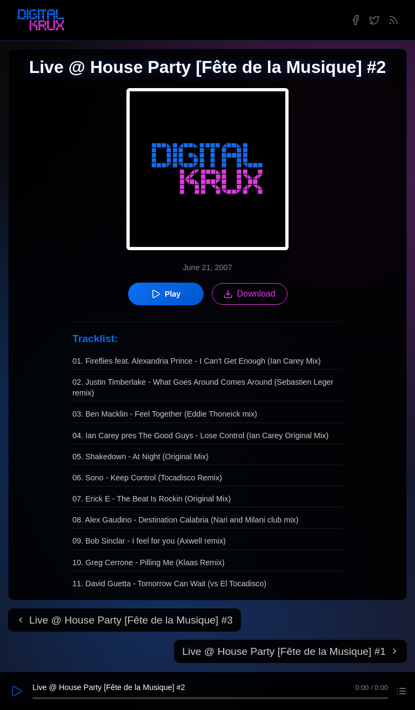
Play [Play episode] (166, 294)
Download (249, 294)
